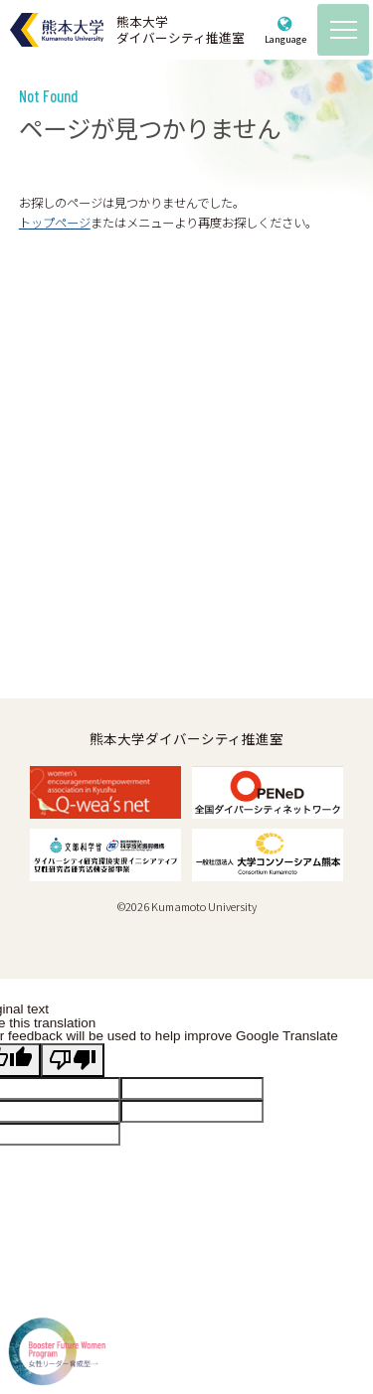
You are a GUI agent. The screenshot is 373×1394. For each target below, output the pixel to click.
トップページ (55, 223)
